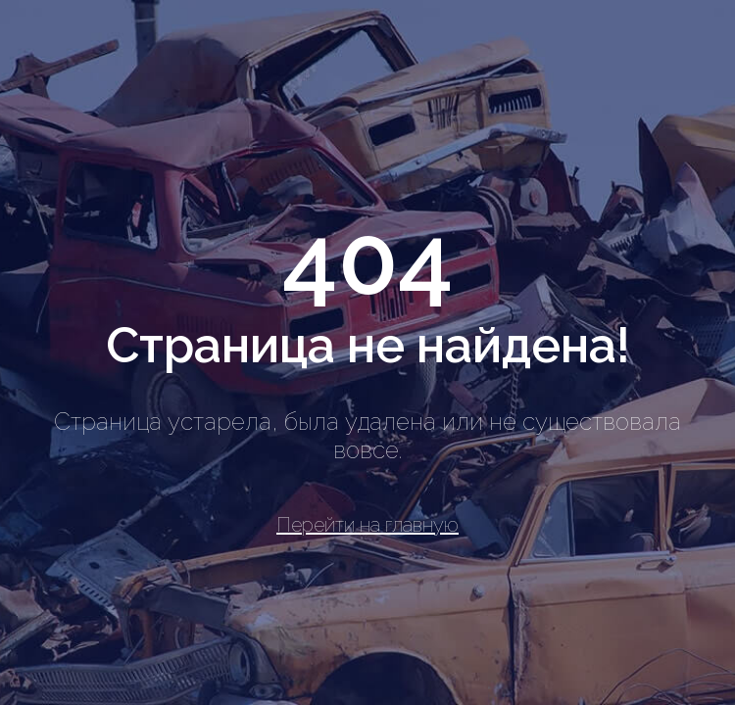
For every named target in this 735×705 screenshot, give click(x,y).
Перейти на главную (367, 525)
